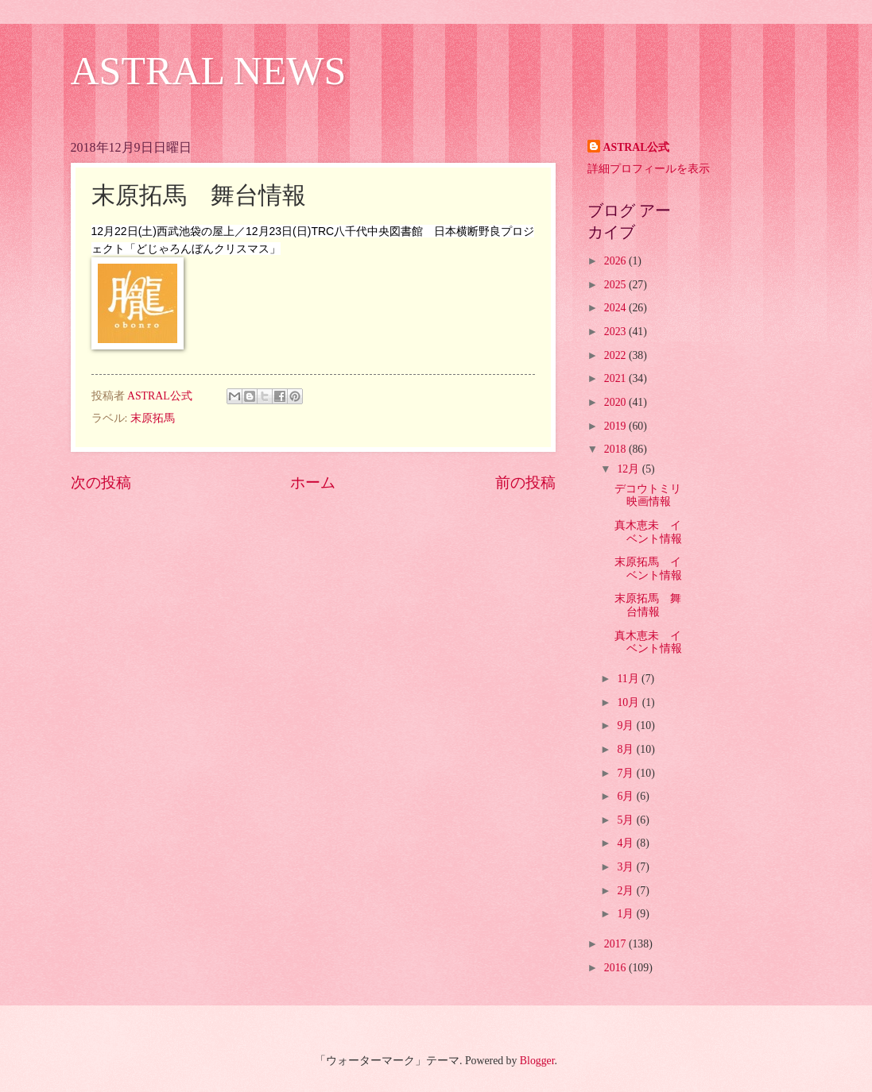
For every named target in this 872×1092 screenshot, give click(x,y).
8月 (626, 749)
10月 (629, 702)
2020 (616, 402)
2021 (616, 378)
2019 (616, 426)
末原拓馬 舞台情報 (647, 605)
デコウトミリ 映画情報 (647, 495)
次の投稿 (101, 482)
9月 (626, 725)
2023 (616, 332)
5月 (626, 820)
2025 (616, 285)
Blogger (537, 1061)
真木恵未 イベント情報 (648, 532)
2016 (616, 968)
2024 (616, 308)
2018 (616, 449)
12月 (629, 469)
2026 (616, 261)
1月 (626, 914)
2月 (626, 891)
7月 (626, 773)
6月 (626, 796)
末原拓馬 (152, 418)
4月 (626, 843)
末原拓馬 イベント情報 (648, 568)
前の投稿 (525, 482)
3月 (626, 867)
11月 (629, 679)
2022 (616, 355)
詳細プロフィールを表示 (648, 169)
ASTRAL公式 (636, 147)
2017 (616, 944)
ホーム (312, 482)
